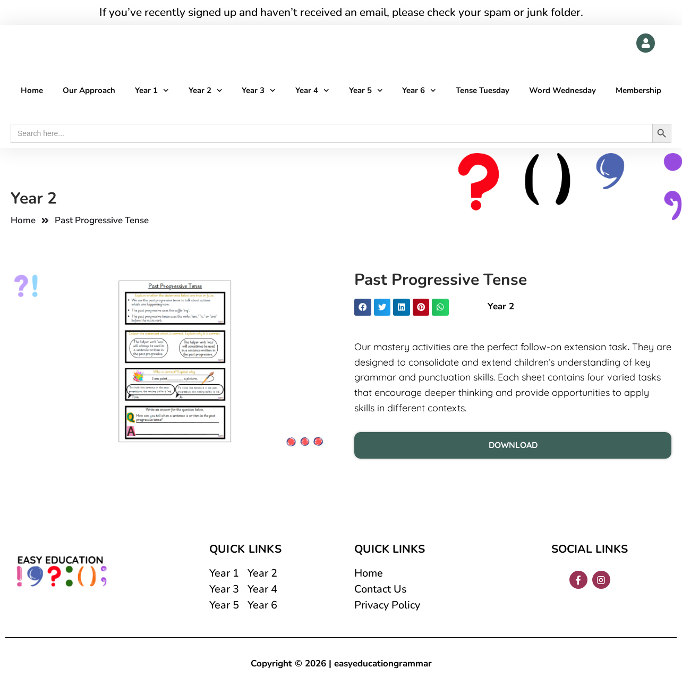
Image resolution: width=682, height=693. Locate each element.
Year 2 (206, 91)
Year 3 (259, 91)
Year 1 (152, 91)
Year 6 (419, 91)
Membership (638, 91)
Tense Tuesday (482, 91)
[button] (362, 307)
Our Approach (89, 91)
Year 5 (366, 91)
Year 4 (312, 91)
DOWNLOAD (513, 445)
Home (32, 91)
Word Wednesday (562, 91)
